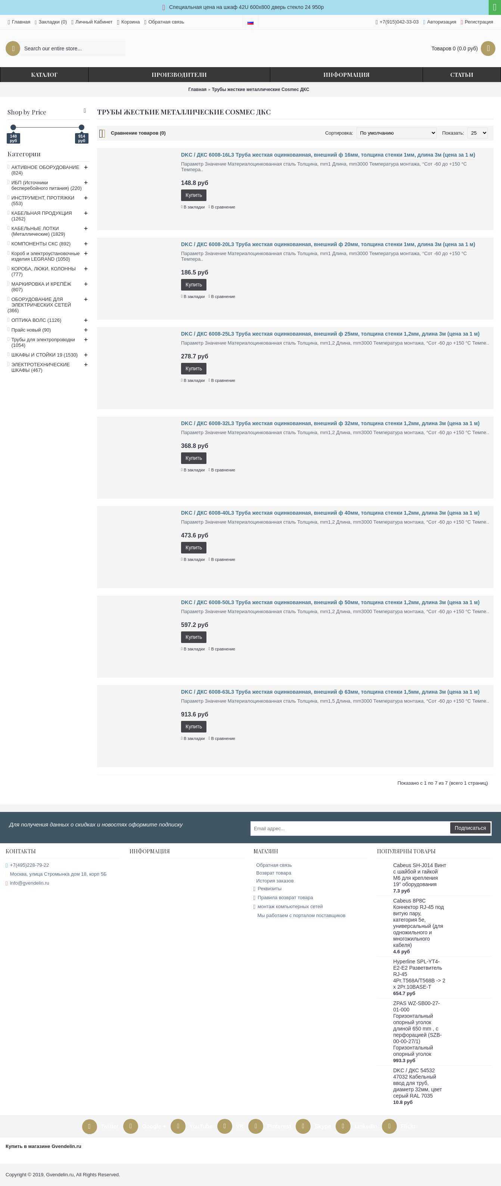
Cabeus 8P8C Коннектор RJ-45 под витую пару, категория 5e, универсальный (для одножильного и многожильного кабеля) (418, 923)
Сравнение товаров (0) (138, 133)
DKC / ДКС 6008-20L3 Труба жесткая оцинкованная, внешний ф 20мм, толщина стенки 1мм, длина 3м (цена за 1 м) (328, 244)
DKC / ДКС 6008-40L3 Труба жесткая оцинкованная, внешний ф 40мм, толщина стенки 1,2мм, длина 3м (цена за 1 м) (330, 513)
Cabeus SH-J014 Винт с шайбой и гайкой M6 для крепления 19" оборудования (419, 874)
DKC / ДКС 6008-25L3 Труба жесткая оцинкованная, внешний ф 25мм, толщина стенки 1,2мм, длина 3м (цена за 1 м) (330, 334)
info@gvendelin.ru (27, 883)
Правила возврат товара (283, 898)
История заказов (273, 881)
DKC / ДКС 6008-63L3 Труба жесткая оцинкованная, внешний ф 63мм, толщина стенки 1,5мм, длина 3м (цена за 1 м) (330, 692)
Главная (198, 89)
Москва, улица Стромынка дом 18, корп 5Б (56, 874)
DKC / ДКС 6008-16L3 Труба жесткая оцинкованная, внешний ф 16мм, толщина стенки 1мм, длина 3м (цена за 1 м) (328, 155)
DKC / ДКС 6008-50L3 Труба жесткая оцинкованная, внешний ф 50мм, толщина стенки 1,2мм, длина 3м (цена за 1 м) (330, 602)
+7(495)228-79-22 (27, 865)
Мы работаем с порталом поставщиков (299, 916)
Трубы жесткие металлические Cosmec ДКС (260, 89)
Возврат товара (272, 873)
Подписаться (470, 828)
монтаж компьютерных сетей (288, 907)
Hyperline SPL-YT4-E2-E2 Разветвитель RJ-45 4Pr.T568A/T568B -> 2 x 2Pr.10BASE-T (419, 974)
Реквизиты (267, 889)
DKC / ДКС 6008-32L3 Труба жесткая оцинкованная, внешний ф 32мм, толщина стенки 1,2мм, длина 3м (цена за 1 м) (330, 423)
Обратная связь (272, 865)
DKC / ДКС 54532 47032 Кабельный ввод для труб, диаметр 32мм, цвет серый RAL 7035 (417, 1083)
